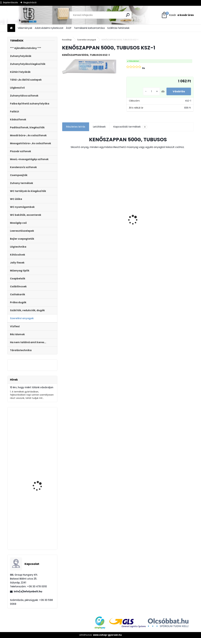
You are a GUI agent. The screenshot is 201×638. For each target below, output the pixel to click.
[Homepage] (11, 28)
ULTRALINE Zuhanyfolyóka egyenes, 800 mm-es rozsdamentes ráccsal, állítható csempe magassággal (177, 231)
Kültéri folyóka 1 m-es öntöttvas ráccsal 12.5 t (41, 477)
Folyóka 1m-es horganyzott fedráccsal (105, 206)
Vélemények (25, 28)
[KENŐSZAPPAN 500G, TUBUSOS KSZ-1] (89, 66)
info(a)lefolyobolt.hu (28, 591)
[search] (128, 15)
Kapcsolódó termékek (130, 127)
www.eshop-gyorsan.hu (107, 634)
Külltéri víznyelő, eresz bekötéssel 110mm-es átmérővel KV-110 (77, 199)
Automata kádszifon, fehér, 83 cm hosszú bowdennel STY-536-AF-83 (41, 439)
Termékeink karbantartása (89, 28)
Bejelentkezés (10, 2)
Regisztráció (30, 2)
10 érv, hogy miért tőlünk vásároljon (31, 387)
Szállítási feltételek (118, 28)
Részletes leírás (75, 126)
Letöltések (99, 126)
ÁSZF (68, 28)
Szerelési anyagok (86, 39)
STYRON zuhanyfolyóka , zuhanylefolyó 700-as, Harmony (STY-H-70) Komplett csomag (144, 226)
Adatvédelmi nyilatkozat (49, 28)
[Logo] (28, 15)
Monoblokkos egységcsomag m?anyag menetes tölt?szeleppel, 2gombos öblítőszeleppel (39, 530)
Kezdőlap (67, 39)
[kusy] (151, 91)
